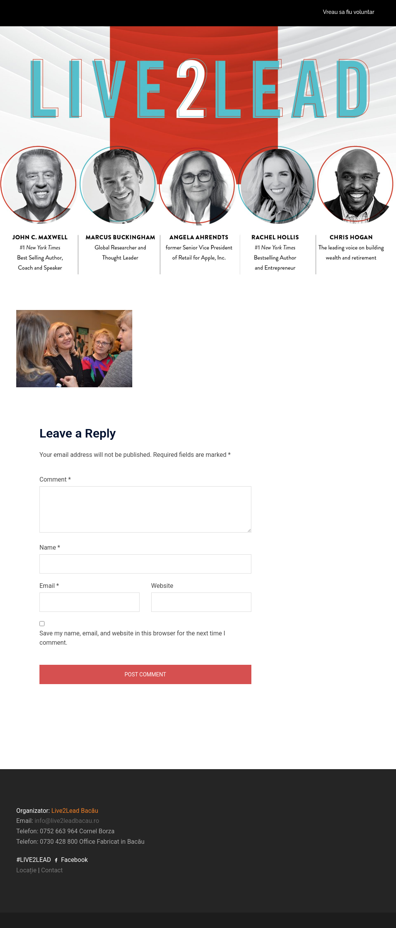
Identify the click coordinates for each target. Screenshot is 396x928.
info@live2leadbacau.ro (66, 820)
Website (162, 585)
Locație (26, 870)
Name (49, 547)
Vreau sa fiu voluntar (348, 12)
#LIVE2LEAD (33, 859)
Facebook (71, 859)
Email (49, 585)
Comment (55, 479)
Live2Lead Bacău (74, 810)
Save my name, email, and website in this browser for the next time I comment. (132, 638)
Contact (52, 870)
